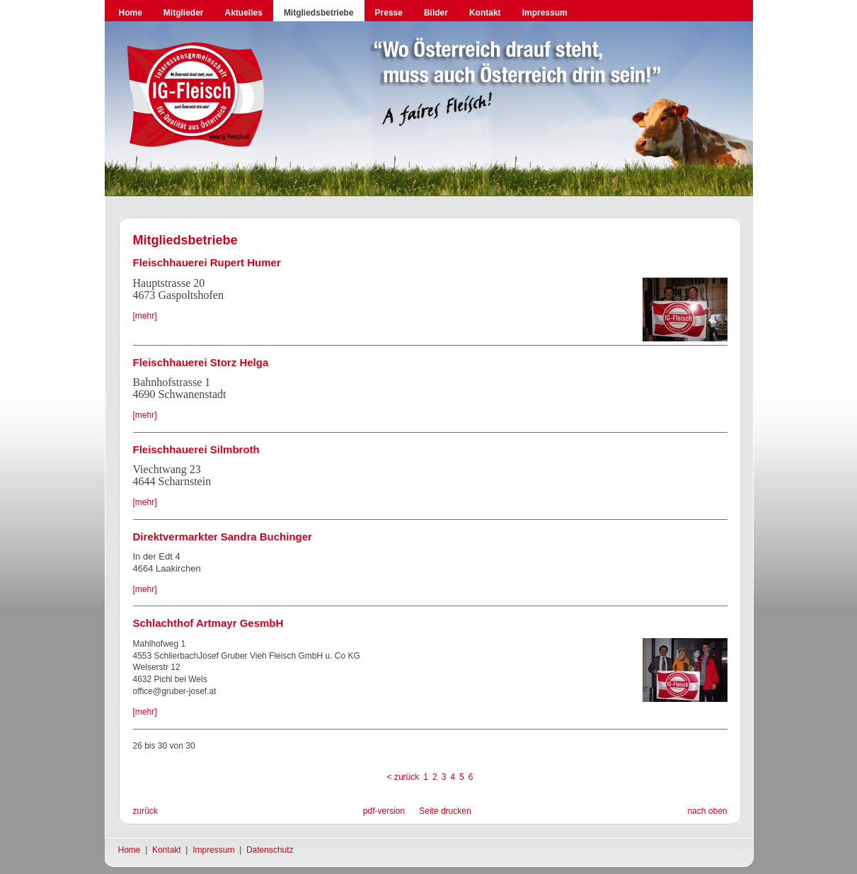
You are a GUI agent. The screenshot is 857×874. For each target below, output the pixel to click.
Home (130, 13)
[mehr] (145, 316)
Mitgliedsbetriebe (319, 13)
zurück (145, 811)
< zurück (403, 777)
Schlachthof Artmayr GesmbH (208, 623)
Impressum (545, 13)
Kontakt (485, 13)
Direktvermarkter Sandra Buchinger (222, 536)
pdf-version (384, 811)
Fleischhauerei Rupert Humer (207, 262)
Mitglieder (183, 13)
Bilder (436, 13)
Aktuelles (244, 13)
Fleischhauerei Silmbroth (196, 449)
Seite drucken (445, 811)
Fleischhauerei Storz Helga (201, 362)
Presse (389, 13)
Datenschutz (270, 850)
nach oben (707, 811)
